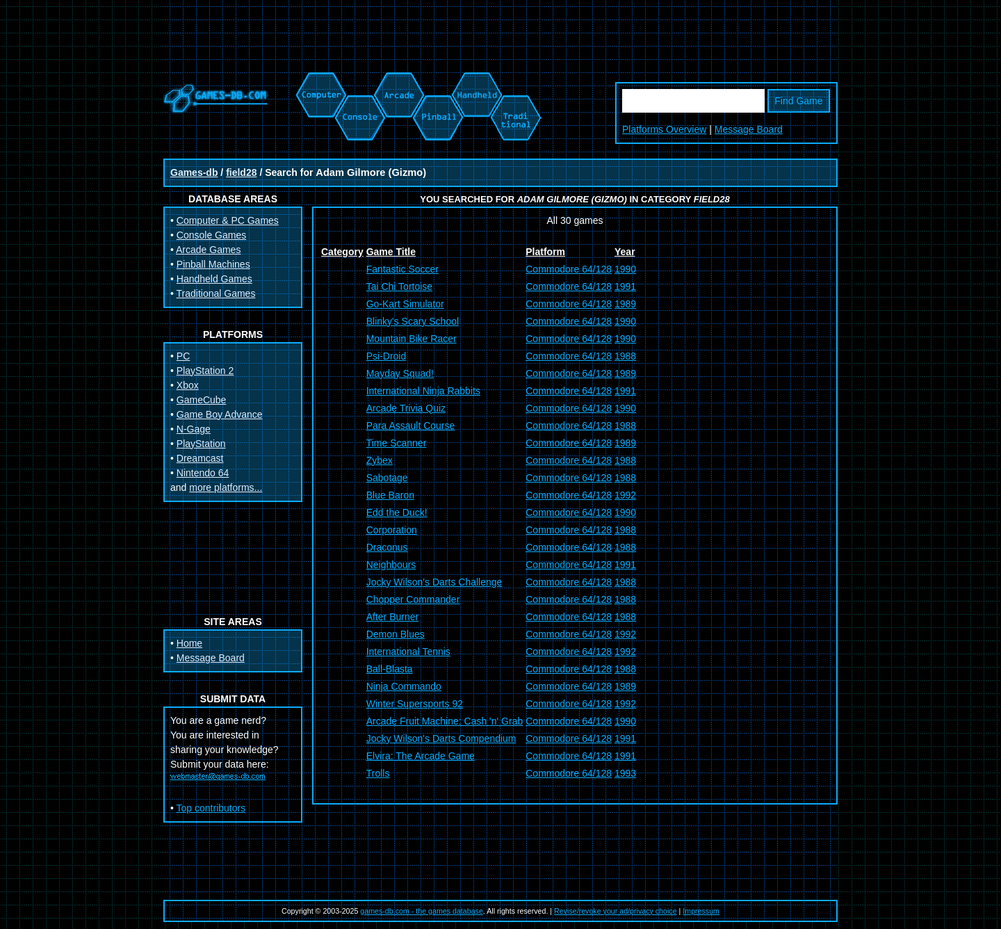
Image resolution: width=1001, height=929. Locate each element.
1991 (625, 286)
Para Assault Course (410, 425)
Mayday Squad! (400, 373)
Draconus (387, 547)
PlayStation (201, 443)
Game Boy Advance (220, 414)
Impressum (701, 911)
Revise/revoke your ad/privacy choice (615, 911)
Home (189, 643)
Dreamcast (200, 458)
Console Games (211, 235)
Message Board (749, 129)
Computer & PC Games (228, 220)
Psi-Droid (386, 356)
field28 (241, 172)
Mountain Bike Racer (411, 338)
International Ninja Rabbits (423, 390)
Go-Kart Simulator (405, 303)
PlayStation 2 (205, 370)
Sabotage (387, 477)
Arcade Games (208, 249)
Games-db (194, 172)
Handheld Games (214, 278)
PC (183, 356)
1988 (625, 356)
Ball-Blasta (389, 668)
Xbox (188, 385)
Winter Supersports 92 (414, 703)
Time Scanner (396, 443)
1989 (625, 303)
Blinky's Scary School (412, 321)
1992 (625, 495)
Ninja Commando (403, 686)
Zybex (379, 460)
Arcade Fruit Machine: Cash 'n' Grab (444, 721)
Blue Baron (390, 495)
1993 (625, 773)
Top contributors (211, 808)
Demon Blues (395, 634)
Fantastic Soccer (402, 269)
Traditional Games (216, 293)
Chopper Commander (413, 599)
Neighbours (391, 564)
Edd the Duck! (397, 512)
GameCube (202, 399)
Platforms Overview (664, 129)
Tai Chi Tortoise (399, 286)
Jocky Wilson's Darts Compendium (441, 738)
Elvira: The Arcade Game (420, 755)
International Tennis (408, 651)
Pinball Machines (213, 264)
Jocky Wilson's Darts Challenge (434, 582)
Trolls (378, 773)
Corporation (391, 529)
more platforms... (225, 487)
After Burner (392, 616)
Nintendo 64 (203, 472)
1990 (625, 269)
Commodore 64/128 (569, 269)
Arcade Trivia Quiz (406, 408)
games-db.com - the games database (421, 911)
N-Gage (194, 429)
